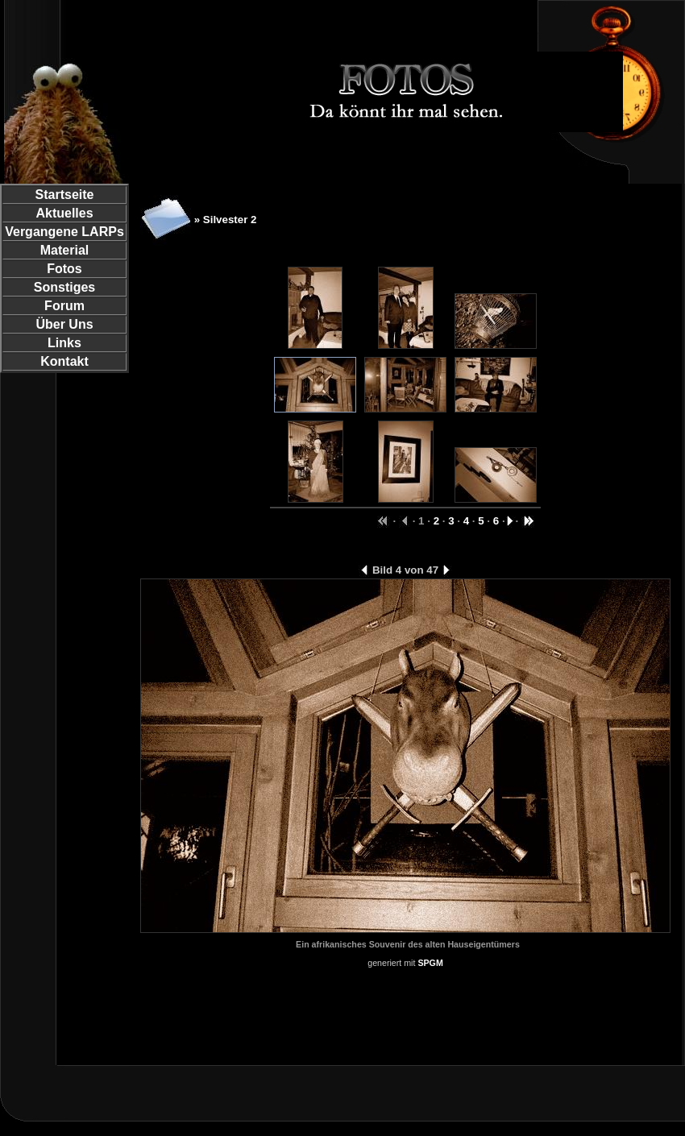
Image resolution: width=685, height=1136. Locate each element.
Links (64, 343)
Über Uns (64, 324)
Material (64, 250)
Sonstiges (64, 287)
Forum (64, 306)
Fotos (64, 269)
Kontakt (64, 361)
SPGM (429, 963)
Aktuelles (64, 213)
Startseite (64, 194)
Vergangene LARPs (64, 231)
